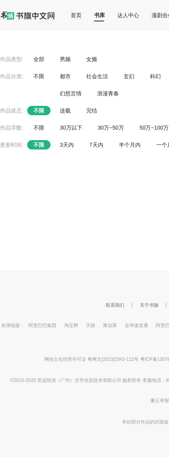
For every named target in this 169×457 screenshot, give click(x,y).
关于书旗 (149, 305)
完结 (91, 110)
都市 (65, 76)
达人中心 (128, 15)
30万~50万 (111, 128)
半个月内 (130, 145)
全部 (38, 59)
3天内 (67, 145)
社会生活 (97, 76)
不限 (38, 76)
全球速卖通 (136, 325)
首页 (76, 15)
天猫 (90, 325)
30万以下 (71, 128)
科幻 (155, 76)
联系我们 (115, 305)
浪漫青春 (108, 93)
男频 (65, 59)
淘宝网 (71, 325)
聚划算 (110, 325)
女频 (91, 59)
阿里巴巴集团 (42, 325)
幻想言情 (71, 93)
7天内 (96, 145)
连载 (65, 110)
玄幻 (129, 76)
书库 (99, 15)
